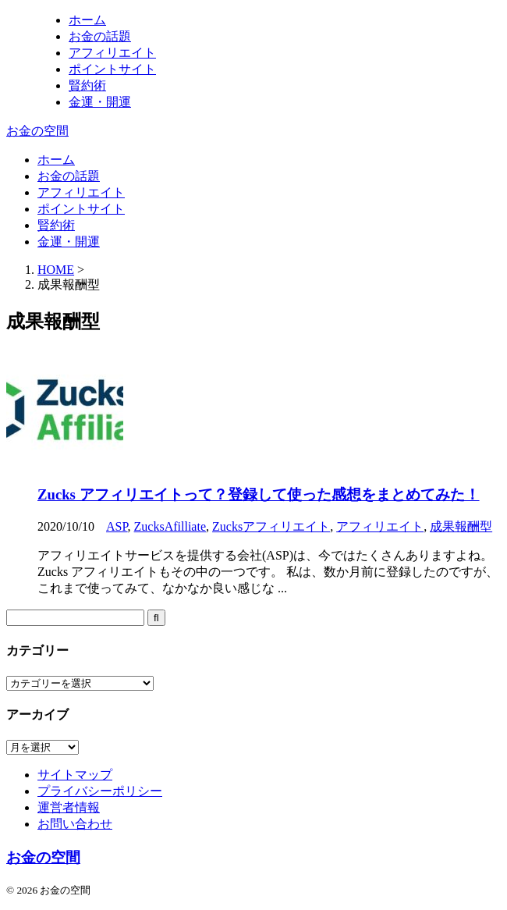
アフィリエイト (81, 192)
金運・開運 (68, 241)
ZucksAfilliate (170, 526)
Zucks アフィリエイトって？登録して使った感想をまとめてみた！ (258, 494)
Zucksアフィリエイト (271, 526)
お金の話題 (68, 176)
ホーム (56, 159)
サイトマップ (74, 774)
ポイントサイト (81, 208)
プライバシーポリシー (99, 791)
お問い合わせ (74, 823)
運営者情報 (68, 807)
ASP (117, 526)
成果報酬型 (461, 526)
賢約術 (56, 225)
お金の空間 (37, 130)
